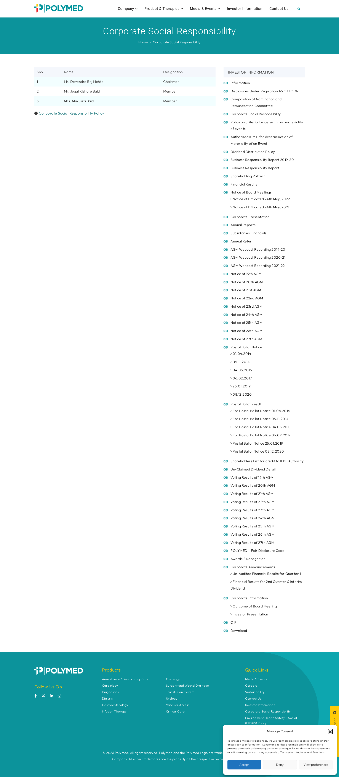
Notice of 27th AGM (246, 339)
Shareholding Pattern (247, 176)
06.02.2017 (241, 378)
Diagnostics (110, 692)
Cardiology (110, 685)
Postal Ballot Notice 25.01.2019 (256, 443)
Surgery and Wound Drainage (187, 685)
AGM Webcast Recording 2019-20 (257, 249)
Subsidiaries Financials (248, 233)
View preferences (316, 765)
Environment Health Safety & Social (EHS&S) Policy (271, 720)
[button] (330, 731)
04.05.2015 (241, 370)
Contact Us (278, 9)
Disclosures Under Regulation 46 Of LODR (264, 91)
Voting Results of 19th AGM (251, 477)
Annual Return (242, 241)
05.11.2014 (240, 362)
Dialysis (107, 698)
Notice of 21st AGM (245, 290)
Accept (244, 765)
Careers (251, 685)
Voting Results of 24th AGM (252, 518)
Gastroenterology (115, 705)
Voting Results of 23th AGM (252, 510)
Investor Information (244, 9)
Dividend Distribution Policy (252, 151)
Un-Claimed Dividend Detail (252, 469)
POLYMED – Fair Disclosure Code (257, 550)
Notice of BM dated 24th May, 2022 (260, 199)
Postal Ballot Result (245, 404)
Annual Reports (243, 225)
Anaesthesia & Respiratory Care (125, 679)
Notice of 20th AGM (246, 282)
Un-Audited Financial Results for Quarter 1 (265, 573)
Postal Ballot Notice (246, 347)
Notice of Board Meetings (251, 192)
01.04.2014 (240, 353)
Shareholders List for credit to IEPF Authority (267, 461)
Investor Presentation (249, 614)
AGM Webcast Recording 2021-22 (257, 265)
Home (143, 42)
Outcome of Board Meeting (253, 606)
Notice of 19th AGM (245, 274)
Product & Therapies (163, 9)
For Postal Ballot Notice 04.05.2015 (260, 427)
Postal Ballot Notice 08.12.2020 (257, 451)
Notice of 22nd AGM (246, 298)
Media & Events (205, 9)
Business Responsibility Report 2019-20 (262, 159)
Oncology (173, 679)
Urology (171, 698)
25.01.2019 (240, 386)
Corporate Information (249, 598)
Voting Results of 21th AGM (251, 493)
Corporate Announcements (252, 567)
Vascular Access (178, 705)
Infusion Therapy (114, 711)
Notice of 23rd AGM (246, 306)
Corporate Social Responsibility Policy (71, 113)
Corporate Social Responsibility (177, 42)
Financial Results (243, 184)
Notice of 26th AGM (246, 331)
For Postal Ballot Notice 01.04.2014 (260, 411)
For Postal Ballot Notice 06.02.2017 (260, 435)
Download (238, 630)
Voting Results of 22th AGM (252, 502)
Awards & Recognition (247, 559)
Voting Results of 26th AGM (252, 534)
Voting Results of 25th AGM (252, 526)
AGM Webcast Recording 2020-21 (257, 257)
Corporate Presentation (250, 217)
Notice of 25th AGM (246, 322)
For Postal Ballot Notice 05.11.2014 (259, 419)
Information (240, 83)
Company (128, 9)
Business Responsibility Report (255, 168)
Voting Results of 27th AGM (252, 542)
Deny (280, 765)
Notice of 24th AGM (246, 314)
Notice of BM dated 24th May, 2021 (259, 207)
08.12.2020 (241, 394)
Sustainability (254, 692)
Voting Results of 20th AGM (252, 485)
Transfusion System (180, 692)
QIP (233, 622)
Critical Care (175, 711)
